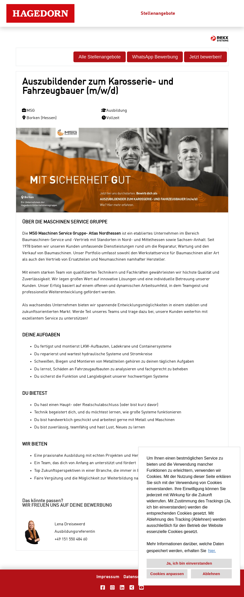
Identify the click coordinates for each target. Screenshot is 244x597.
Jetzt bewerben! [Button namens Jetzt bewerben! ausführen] (205, 56)
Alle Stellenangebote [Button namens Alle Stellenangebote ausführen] (100, 56)
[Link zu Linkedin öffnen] (122, 588)
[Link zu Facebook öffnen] (102, 588)
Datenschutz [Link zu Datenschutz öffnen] (135, 577)
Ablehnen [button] (211, 573)
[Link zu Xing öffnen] (131, 588)
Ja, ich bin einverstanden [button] (189, 563)
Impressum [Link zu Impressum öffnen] (107, 577)
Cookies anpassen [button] (167, 573)
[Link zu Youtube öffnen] (141, 588)
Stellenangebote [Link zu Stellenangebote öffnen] (158, 13)
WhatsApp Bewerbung (155, 56)
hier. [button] (212, 551)
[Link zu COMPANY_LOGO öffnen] (40, 13)
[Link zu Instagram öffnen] (112, 588)
